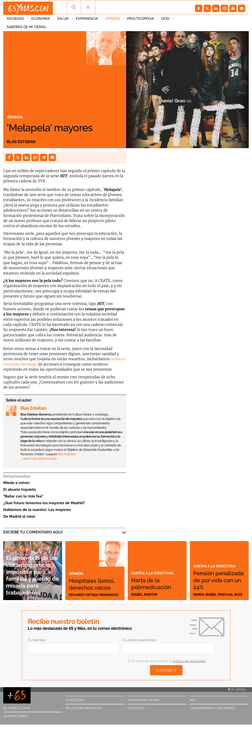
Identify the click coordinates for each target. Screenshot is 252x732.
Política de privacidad (83, 708)
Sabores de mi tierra (196, 21)
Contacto (136, 708)
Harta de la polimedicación (156, 583)
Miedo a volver (16, 482)
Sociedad (15, 21)
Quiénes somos (15, 716)
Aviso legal (75, 700)
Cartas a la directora (154, 573)
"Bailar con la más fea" (23, 496)
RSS (192, 700)
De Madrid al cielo (19, 516)
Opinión (112, 21)
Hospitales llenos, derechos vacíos (86, 572)
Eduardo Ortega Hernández (85, 592)
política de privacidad (189, 661)
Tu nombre (36, 640)
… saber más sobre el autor (38, 458)
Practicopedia (140, 21)
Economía (40, 21)
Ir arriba (237, 689)
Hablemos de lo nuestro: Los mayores (37, 509)
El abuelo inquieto (19, 489)
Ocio (165, 21)
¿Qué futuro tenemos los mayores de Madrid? (44, 503)
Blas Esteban (24, 141)
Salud (63, 21)
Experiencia (87, 21)
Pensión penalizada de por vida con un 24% (218, 576)
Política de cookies (143, 700)
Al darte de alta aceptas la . (167, 661)
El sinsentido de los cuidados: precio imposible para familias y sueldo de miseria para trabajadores (32, 568)
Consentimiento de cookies (212, 708)
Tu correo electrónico (139, 640)
